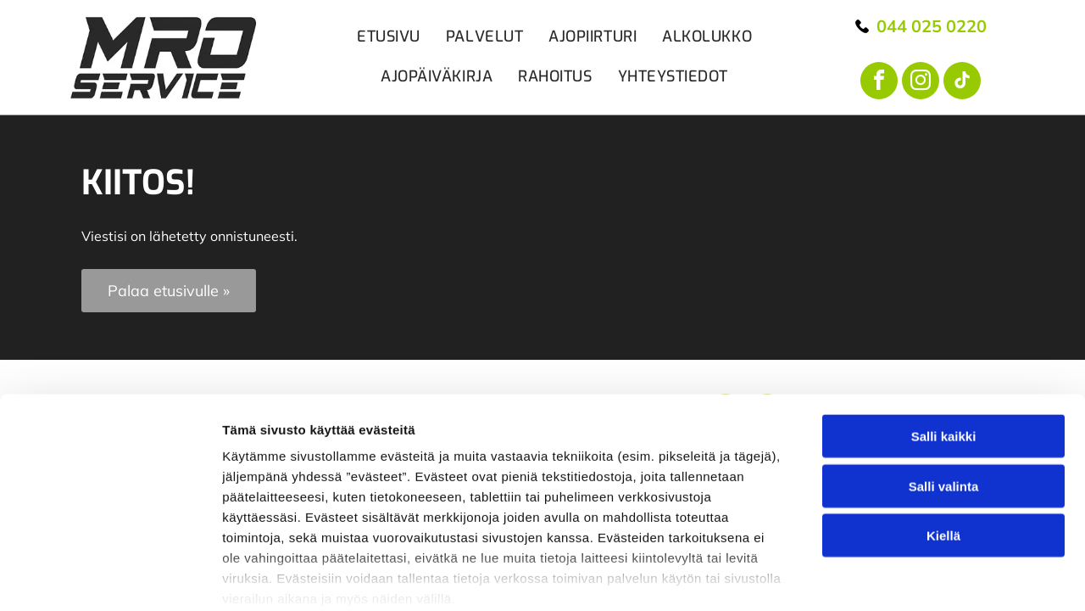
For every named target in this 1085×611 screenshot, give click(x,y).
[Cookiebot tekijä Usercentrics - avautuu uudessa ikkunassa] (110, 530)
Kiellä (943, 400)
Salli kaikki (943, 301)
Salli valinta (944, 351)
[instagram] (920, 83)
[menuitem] (375, 37)
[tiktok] (962, 83)
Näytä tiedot (906, 530)
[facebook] (879, 83)
